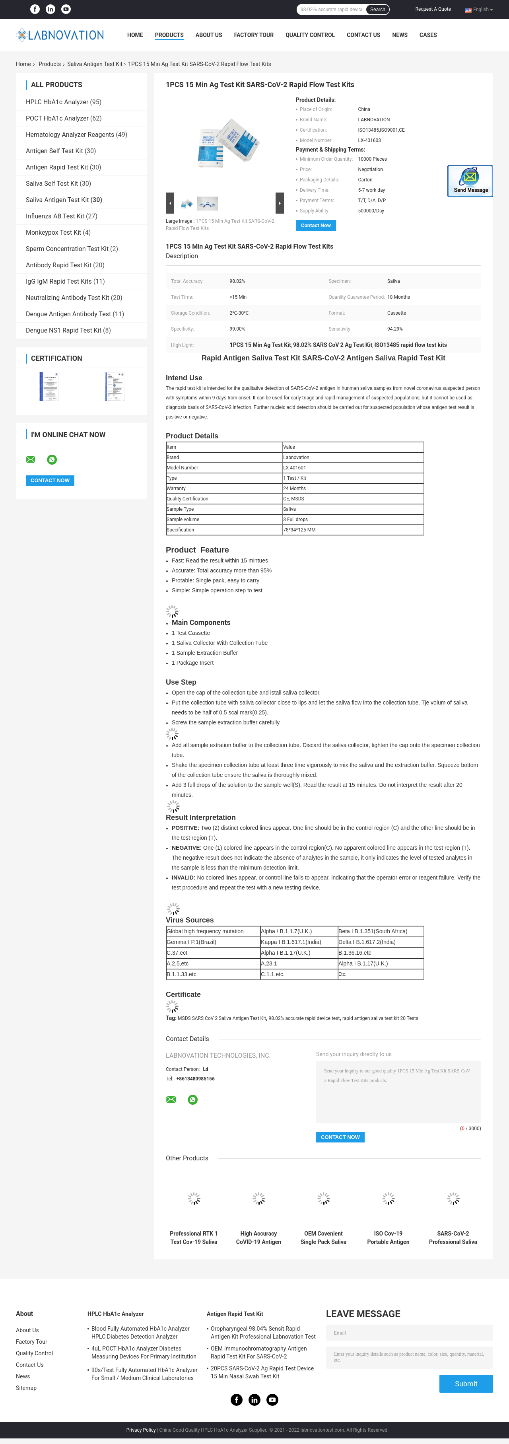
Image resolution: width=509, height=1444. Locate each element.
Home (135, 35)
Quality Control (310, 35)
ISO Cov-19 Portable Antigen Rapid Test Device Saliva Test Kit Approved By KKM (388, 1237)
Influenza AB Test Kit (55, 216)
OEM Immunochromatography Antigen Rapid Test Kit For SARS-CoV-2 (259, 1352)
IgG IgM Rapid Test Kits (59, 281)
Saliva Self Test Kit (52, 183)
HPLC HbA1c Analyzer (57, 102)
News (400, 35)
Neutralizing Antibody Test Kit (67, 298)
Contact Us (363, 35)
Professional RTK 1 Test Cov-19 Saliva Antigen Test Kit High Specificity (194, 1237)
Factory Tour (254, 35)
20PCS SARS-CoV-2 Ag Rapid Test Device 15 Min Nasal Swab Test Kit (262, 1372)
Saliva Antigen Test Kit (94, 64)
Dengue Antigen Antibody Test (68, 314)
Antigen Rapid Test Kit (57, 167)
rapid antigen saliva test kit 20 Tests (380, 1018)
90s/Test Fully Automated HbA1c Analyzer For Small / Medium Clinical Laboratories (144, 1374)
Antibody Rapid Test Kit (58, 265)
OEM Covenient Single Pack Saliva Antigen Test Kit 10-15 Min (324, 1237)
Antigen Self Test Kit (54, 151)
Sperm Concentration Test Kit (67, 249)
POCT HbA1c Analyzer (57, 118)
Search (377, 9)
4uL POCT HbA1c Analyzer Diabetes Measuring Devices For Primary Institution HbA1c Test (143, 1353)
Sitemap (26, 1388)
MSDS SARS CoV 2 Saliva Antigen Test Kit (222, 1018)
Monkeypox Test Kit (53, 232)
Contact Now (316, 225)
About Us (209, 35)
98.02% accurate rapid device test (304, 1018)
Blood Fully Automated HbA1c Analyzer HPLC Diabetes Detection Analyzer (140, 1332)
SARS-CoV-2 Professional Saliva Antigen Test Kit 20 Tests (453, 1237)
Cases (428, 35)
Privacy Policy (141, 1430)
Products (169, 35)
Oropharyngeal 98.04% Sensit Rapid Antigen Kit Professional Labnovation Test (263, 1332)
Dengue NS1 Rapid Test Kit (63, 330)
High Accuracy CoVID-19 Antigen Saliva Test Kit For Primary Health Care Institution (259, 1237)
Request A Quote (433, 9)
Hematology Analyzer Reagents (70, 134)
